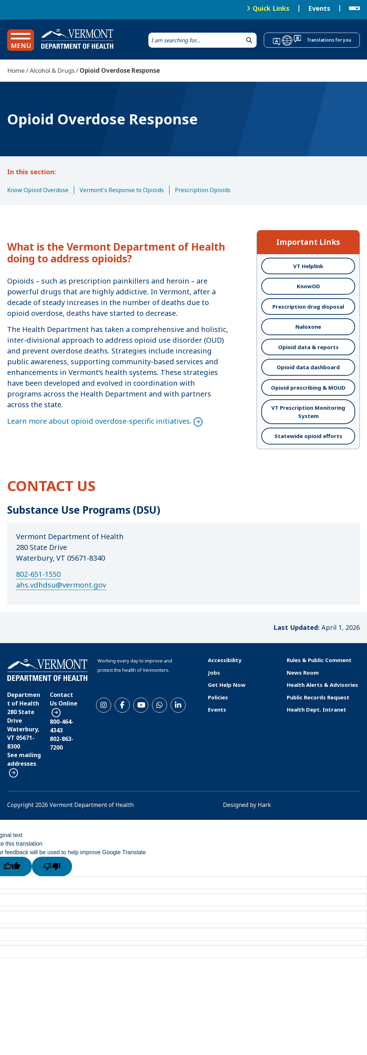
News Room (303, 672)
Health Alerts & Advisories (322, 684)
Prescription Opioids (202, 190)
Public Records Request (318, 697)
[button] (20, 40)
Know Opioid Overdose (37, 190)
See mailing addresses (24, 759)
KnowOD (308, 286)
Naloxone (308, 326)
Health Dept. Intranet (316, 709)
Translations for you (329, 40)
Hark (264, 805)
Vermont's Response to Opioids (122, 190)
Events (319, 8)
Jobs (214, 672)
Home (16, 70)
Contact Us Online (63, 699)
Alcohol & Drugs (52, 70)
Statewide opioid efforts (308, 435)
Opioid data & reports (308, 347)
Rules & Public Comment (319, 660)
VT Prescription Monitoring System (308, 411)
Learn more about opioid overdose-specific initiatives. (99, 421)
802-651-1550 (38, 574)
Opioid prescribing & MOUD (308, 387)
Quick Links (271, 8)
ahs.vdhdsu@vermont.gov (61, 585)
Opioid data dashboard (308, 367)
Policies (218, 697)
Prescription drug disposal (308, 306)
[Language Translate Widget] (354, 8)
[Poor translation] (52, 866)
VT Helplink (308, 266)
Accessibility (225, 660)
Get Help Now (227, 684)
